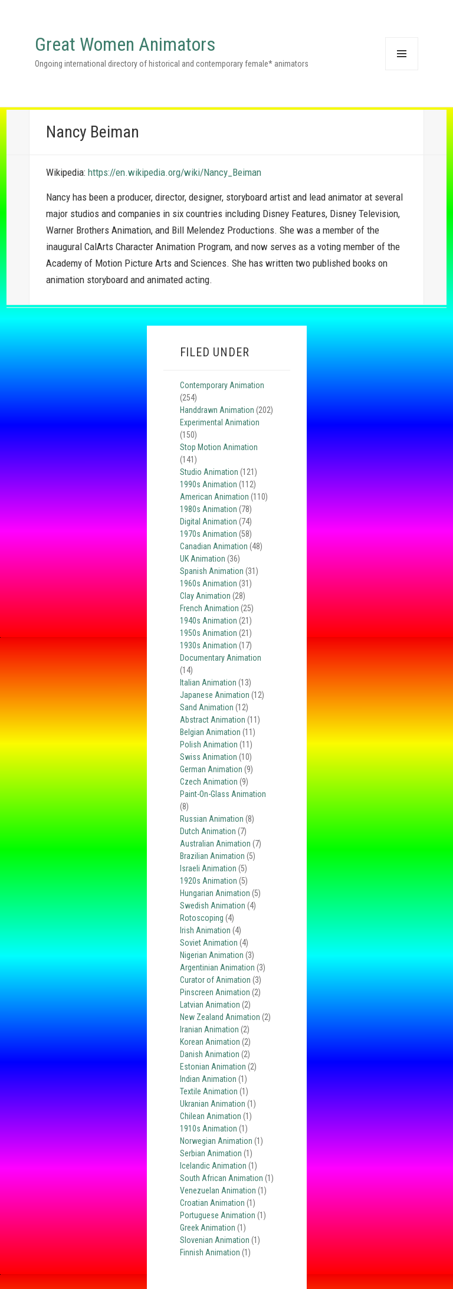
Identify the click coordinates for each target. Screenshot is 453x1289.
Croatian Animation (212, 1203)
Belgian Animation (210, 732)
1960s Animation (208, 583)
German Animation (211, 769)
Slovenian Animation (215, 1240)
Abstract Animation (212, 719)
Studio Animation (209, 472)
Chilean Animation (210, 1116)
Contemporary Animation (222, 385)
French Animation (209, 608)
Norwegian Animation (216, 1141)
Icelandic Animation (213, 1165)
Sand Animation (207, 707)
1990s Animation (208, 484)
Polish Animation (209, 744)
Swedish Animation (212, 905)
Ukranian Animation (212, 1103)
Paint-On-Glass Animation (223, 794)
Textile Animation (209, 1091)
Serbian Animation (211, 1153)
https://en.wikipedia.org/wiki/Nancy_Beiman (174, 172)
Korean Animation (210, 1042)
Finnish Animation (210, 1252)
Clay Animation (205, 596)
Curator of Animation (215, 980)
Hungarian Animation (215, 893)
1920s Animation (208, 880)
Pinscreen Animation (215, 992)
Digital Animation (208, 521)
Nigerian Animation (212, 955)
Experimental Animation (220, 422)
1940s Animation (208, 620)
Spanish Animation (212, 571)
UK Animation (202, 558)
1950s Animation (208, 633)
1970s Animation (208, 534)
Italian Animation (208, 682)
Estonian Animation (213, 1066)
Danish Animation (209, 1054)
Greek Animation (207, 1227)
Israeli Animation (208, 868)
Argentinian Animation (217, 967)
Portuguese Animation (217, 1215)
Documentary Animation (220, 657)
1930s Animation (208, 645)
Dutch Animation (208, 831)
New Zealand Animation (220, 1017)
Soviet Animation (209, 942)
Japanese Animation (215, 695)
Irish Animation (205, 930)
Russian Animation (212, 819)
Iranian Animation (209, 1029)
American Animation (214, 496)
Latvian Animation (210, 1004)
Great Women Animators (125, 44)
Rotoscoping (202, 918)
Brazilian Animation (212, 856)
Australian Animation (215, 843)
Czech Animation (209, 781)
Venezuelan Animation (218, 1190)
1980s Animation (208, 509)
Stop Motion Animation (219, 447)
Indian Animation (208, 1079)
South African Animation (221, 1178)
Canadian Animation (214, 546)
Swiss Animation (208, 757)
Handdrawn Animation (217, 410)
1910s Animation (208, 1128)
